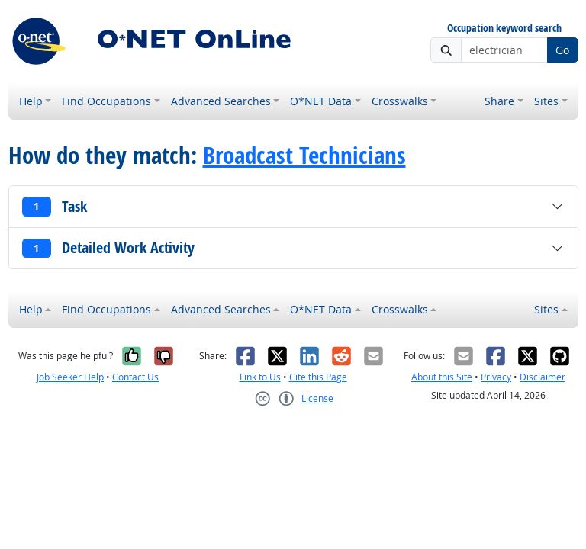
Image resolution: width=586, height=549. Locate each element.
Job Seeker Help (70, 377)
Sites (546, 101)
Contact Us (135, 377)
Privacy (496, 377)
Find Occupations (106, 101)
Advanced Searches (221, 101)
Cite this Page (318, 377)
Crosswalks (400, 101)
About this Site (441, 377)
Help (31, 101)
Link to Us (260, 377)
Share (499, 101)
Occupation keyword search (504, 28)
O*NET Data (321, 101)
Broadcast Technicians (304, 155)
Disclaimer (542, 377)
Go (562, 50)
